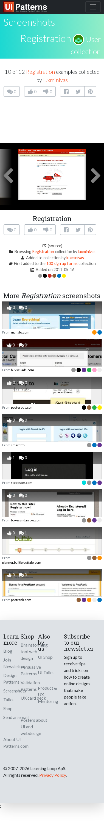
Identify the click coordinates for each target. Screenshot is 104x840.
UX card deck (33, 697)
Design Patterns (11, 678)
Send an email (16, 717)
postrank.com (21, 600)
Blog (7, 650)
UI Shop (45, 657)
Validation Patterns (30, 686)
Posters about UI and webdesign (34, 726)
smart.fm (18, 445)
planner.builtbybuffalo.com (21, 562)
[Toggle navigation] (93, 6)
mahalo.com (20, 332)
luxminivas (55, 80)
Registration (45, 38)
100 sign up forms (62, 263)
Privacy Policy (52, 775)
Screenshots (14, 690)
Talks (8, 699)
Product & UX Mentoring (48, 694)
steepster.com (21, 483)
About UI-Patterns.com (16, 743)
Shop (8, 708)
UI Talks (46, 672)
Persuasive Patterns (31, 670)
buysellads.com (22, 370)
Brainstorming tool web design (34, 651)
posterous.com (22, 407)
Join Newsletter (14, 663)
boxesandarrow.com (26, 520)
